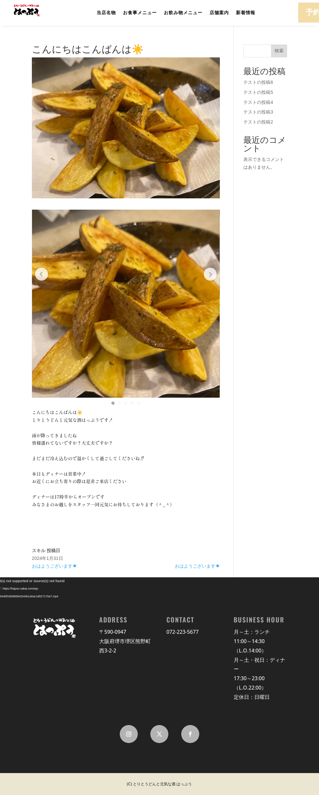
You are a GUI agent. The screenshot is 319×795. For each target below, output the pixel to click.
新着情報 (245, 12)
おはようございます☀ (54, 566)
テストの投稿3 (258, 111)
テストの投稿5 (258, 92)
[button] (113, 403)
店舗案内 (219, 12)
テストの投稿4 (258, 102)
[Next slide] (210, 274)
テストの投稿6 (258, 82)
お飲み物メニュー (183, 12)
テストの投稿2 (258, 121)
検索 (279, 50)
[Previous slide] (41, 274)
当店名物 (106, 12)
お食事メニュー (140, 12)
